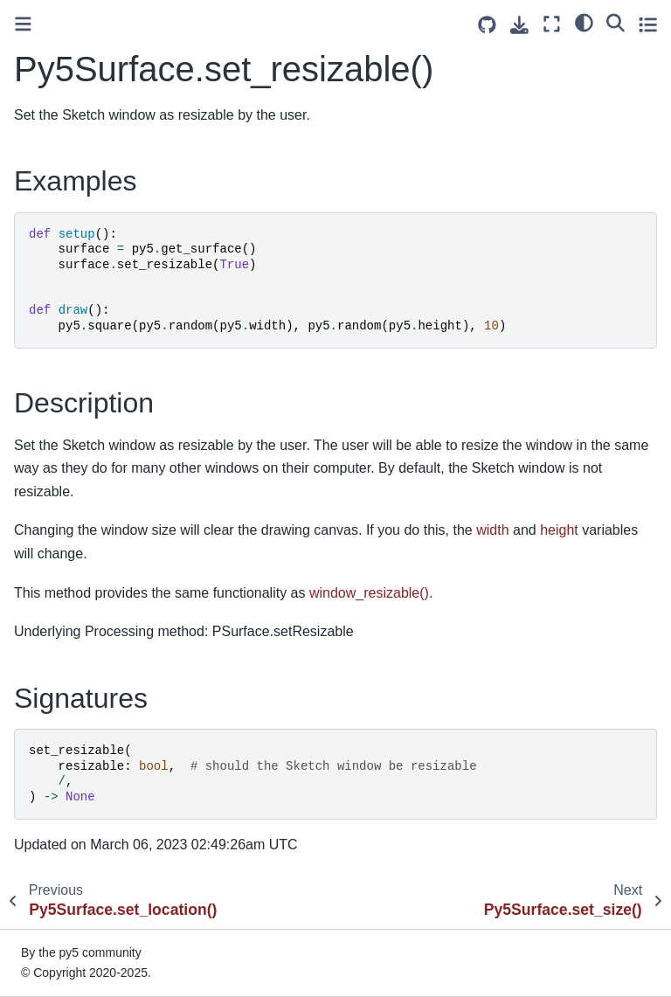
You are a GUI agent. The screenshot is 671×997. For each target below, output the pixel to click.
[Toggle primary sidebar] (23, 24)
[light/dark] (584, 22)
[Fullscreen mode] (552, 24)
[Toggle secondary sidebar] (648, 24)
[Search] (615, 22)
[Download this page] (519, 24)
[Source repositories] (487, 24)
